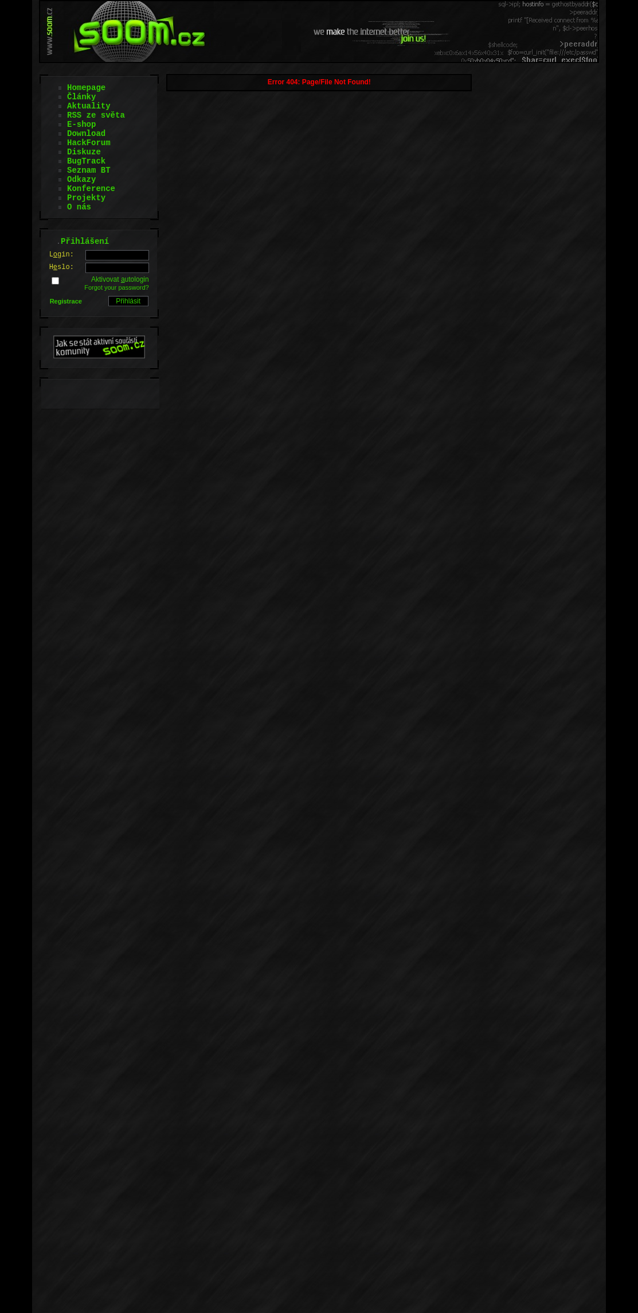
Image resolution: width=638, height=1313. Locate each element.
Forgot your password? (116, 287)
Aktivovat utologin (120, 279)
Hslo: (61, 267)
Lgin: (61, 255)
